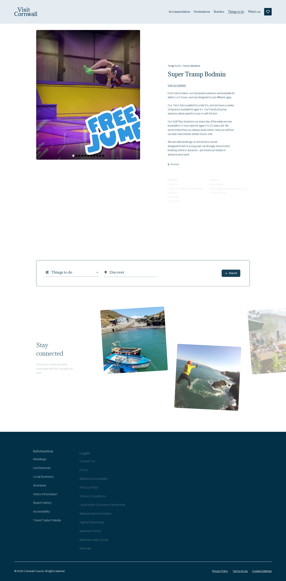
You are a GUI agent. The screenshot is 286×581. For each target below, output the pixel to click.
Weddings (39, 462)
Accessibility (41, 514)
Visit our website (177, 89)
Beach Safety (42, 506)
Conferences (42, 471)
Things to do (236, 11)
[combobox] (51, 275)
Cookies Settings (262, 571)
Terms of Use (240, 571)
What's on (254, 11)
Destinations (202, 11)
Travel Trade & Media (47, 523)
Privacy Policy (220, 571)
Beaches (219, 11)
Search (231, 275)
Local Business (43, 480)
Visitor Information (45, 497)
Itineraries (39, 488)
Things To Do (174, 66)
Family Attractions (191, 66)
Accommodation (179, 11)
